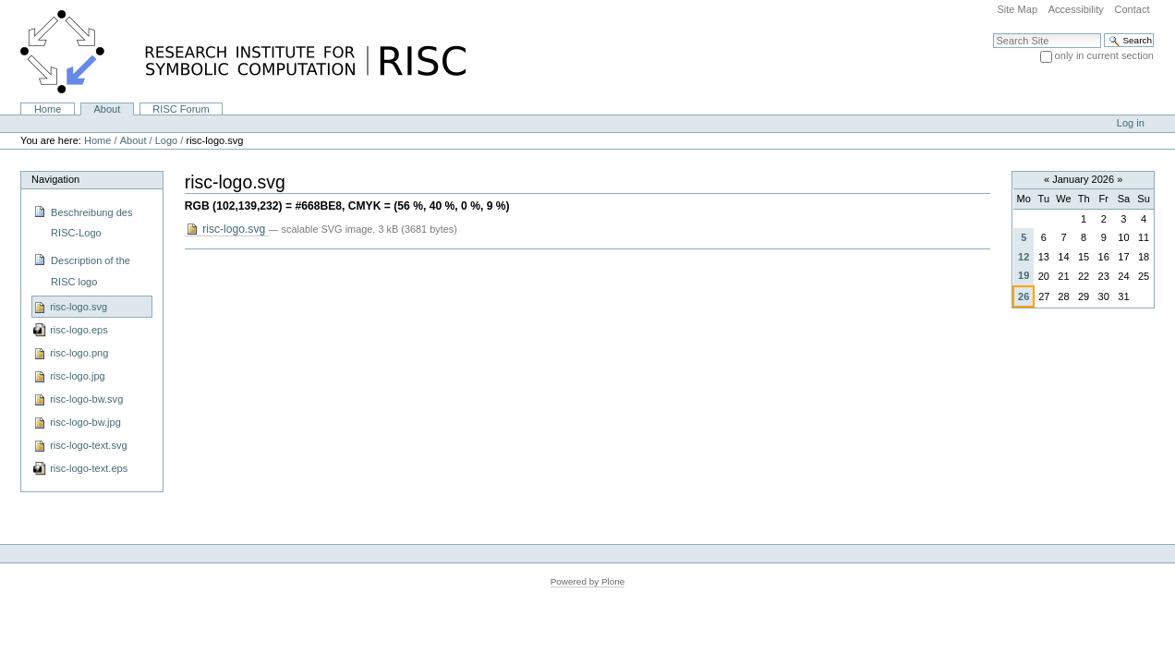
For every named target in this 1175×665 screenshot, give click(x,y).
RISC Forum (180, 109)
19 (1023, 275)
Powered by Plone (588, 581)
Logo (166, 140)
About (106, 109)
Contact (1131, 9)
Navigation (55, 179)
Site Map (1017, 9)
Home (47, 109)
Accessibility (1076, 9)
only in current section (1104, 55)
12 (1023, 256)
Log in (1131, 122)
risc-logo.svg (227, 229)
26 (1023, 296)
